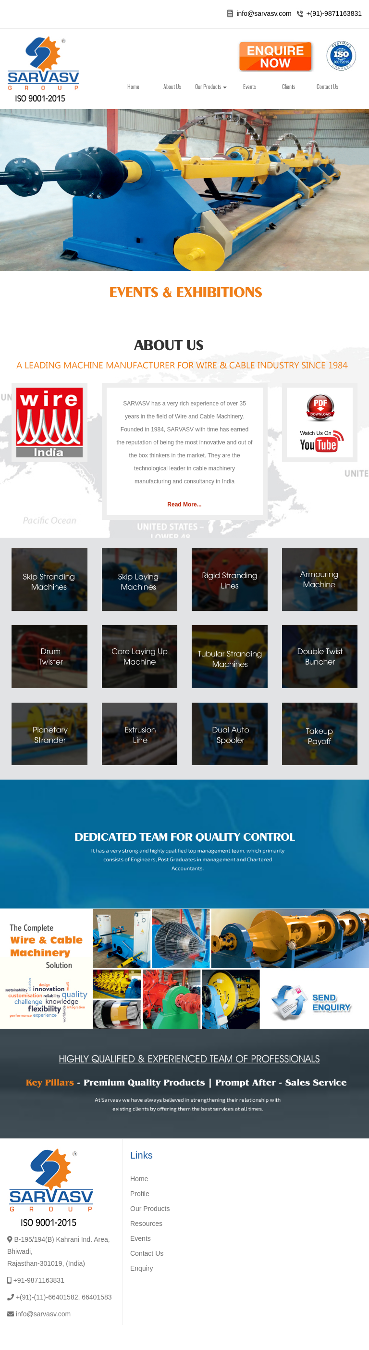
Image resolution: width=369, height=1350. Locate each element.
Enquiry (141, 1268)
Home (133, 86)
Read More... (184, 504)
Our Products (211, 86)
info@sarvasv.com (263, 13)
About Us (172, 86)
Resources (146, 1223)
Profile (139, 1194)
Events (249, 86)
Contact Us (327, 86)
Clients (288, 86)
